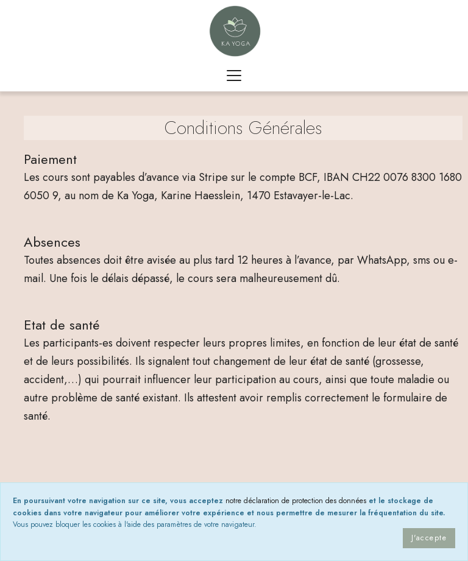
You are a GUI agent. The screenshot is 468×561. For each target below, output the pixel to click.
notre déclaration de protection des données (295, 500)
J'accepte (429, 537)
